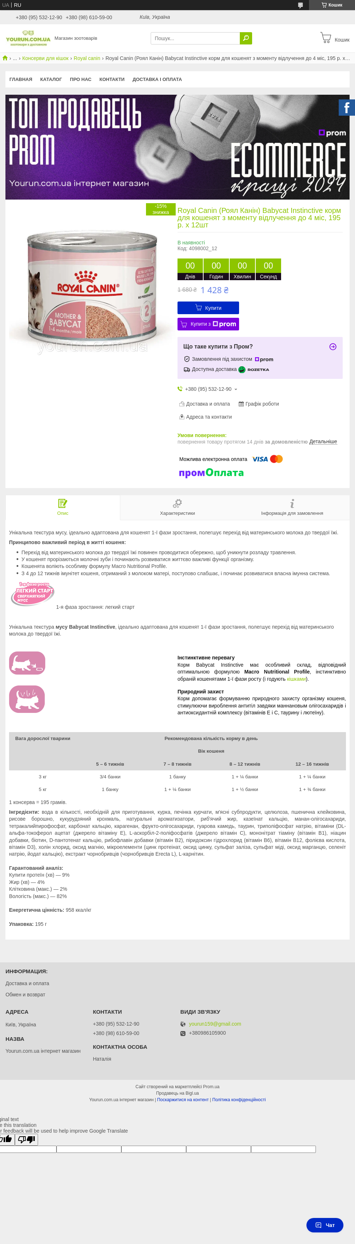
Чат (325, 1225)
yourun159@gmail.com (215, 1024)
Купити (213, 308)
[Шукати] (246, 38)
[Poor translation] (26, 1140)
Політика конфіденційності (239, 1099)
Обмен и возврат (25, 994)
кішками (296, 679)
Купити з (213, 324)
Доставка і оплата (157, 79)
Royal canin (87, 58)
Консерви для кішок (45, 58)
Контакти (112, 79)
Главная (20, 79)
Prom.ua (211, 1086)
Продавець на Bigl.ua (177, 1093)
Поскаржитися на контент (183, 1099)
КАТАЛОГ (51, 79)
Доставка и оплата (27, 983)
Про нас (80, 79)
